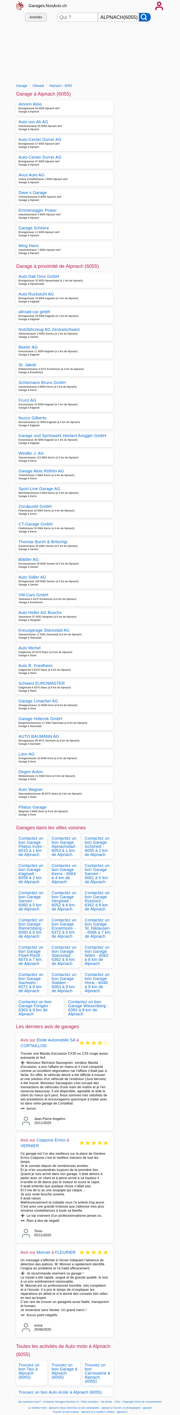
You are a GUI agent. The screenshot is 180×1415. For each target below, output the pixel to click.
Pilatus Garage (33, 807)
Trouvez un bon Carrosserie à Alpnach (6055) (97, 1373)
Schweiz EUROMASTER (42, 683)
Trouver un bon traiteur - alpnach (71, 1412)
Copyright (128, 1401)
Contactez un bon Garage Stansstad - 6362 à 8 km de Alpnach (64, 955)
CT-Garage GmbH (36, 524)
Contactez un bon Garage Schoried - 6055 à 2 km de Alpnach (97, 846)
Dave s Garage (33, 192)
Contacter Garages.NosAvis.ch (60, 1401)
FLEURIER (65, 1252)
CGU (117, 1401)
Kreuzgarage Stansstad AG (44, 630)
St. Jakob (27, 364)
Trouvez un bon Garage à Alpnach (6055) (64, 1371)
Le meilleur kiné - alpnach (43, 1407)
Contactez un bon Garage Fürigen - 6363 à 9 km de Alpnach (35, 1008)
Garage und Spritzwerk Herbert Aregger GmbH (62, 435)
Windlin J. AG (31, 453)
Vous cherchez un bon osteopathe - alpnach (85, 1407)
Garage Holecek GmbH (40, 718)
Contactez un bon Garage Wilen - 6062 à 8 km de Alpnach (97, 955)
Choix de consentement (148, 1401)
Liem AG (27, 754)
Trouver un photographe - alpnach (132, 1407)
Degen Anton (31, 771)
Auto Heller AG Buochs (40, 612)
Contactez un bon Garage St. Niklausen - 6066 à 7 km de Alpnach (98, 928)
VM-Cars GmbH (33, 594)
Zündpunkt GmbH (35, 506)
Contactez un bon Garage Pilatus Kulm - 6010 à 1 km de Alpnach (32, 846)
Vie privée (106, 1401)
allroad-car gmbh (34, 311)
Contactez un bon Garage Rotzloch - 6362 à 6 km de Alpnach (97, 901)
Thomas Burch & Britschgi (43, 541)
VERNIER (30, 1146)
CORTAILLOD (34, 1045)
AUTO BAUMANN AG (39, 736)
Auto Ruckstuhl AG (36, 294)
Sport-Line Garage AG (39, 488)
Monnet (43, 1252)
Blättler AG (29, 559)
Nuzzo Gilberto (33, 418)
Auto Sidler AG (32, 577)
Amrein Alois (30, 104)
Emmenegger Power (38, 210)
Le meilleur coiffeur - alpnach (109, 1412)
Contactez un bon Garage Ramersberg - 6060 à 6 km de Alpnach (31, 928)
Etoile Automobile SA (56, 1040)
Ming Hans (29, 245)
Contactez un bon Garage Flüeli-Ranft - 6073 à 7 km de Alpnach (31, 955)
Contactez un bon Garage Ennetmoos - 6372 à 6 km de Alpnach (64, 928)
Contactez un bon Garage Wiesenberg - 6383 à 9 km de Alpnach (88, 1008)
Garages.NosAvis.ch (48, 5)
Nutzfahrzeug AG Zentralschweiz (49, 329)
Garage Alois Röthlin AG (41, 471)
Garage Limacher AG (38, 701)
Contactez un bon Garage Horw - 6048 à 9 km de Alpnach (97, 982)
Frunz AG (27, 400)
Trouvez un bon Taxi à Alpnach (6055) (29, 1371)
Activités (35, 17)
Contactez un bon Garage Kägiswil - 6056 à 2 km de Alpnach (31, 873)
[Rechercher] (145, 17)
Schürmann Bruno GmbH (42, 382)
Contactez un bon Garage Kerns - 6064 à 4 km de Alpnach (64, 873)
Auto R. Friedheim (36, 665)
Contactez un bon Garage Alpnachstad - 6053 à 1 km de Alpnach (64, 846)
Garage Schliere (34, 228)
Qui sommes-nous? (29, 1401)
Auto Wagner (31, 789)
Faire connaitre (89, 1401)
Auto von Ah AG (33, 121)
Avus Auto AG (32, 175)
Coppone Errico (51, 1140)
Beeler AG (28, 347)
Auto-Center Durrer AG (40, 139)
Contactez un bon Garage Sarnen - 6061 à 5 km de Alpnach (97, 873)
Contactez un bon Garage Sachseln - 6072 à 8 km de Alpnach (31, 982)
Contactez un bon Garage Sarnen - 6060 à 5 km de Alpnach (31, 901)
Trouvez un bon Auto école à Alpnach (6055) (60, 1392)
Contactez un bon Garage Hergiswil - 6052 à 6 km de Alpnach (64, 901)
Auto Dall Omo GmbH (39, 276)
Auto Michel (30, 648)
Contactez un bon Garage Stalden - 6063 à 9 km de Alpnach (64, 982)
